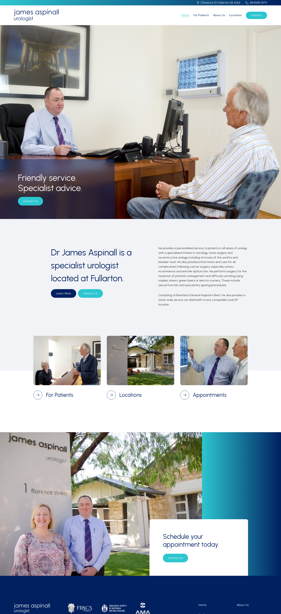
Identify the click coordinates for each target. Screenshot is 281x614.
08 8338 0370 (258, 2)
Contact (256, 15)
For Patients (201, 15)
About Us (219, 15)
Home (185, 15)
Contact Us (30, 201)
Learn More (63, 293)
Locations (235, 15)
